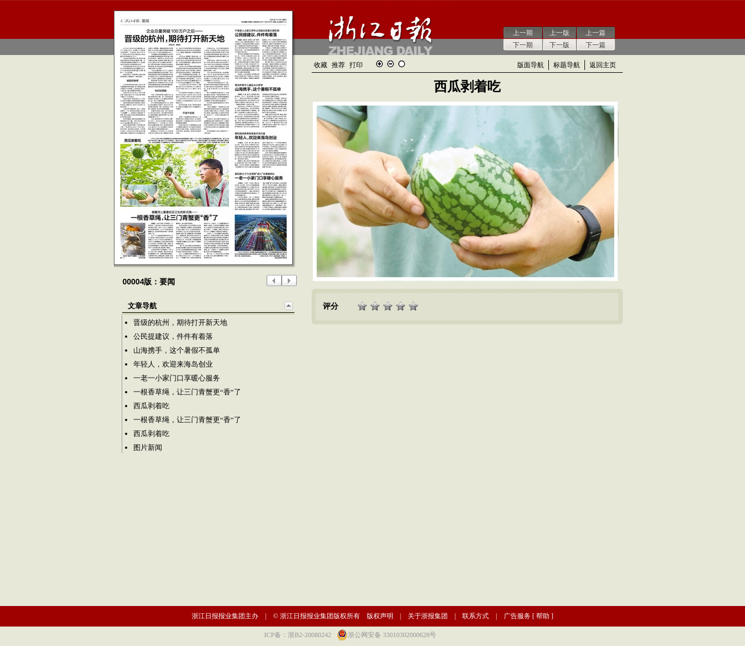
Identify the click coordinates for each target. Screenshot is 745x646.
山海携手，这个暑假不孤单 (176, 350)
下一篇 (596, 45)
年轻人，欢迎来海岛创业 (173, 364)
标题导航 (566, 65)
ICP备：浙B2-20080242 (298, 635)
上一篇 (596, 33)
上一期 (523, 33)
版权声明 (380, 616)
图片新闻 (147, 447)
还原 (401, 64)
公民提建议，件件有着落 (173, 336)
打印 (356, 65)
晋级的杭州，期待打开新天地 (180, 322)
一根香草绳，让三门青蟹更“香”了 (187, 392)
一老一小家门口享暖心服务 (176, 378)
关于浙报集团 (428, 616)
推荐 (338, 65)
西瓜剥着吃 (151, 406)
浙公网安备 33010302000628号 (392, 635)
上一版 (559, 33)
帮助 (542, 616)
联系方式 (475, 616)
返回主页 (602, 65)
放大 (379, 64)
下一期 (523, 45)
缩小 (390, 64)
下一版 (559, 45)
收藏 (320, 65)
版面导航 (530, 65)
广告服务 (517, 616)
